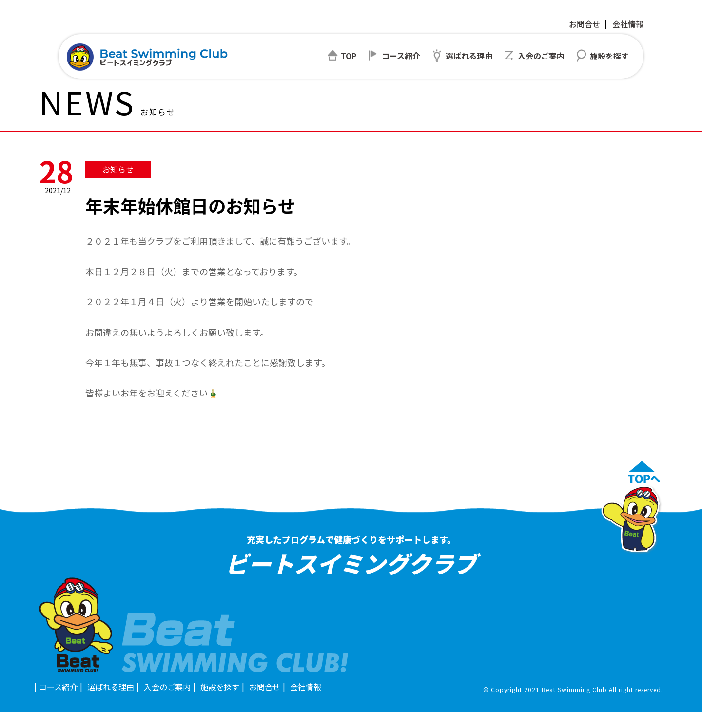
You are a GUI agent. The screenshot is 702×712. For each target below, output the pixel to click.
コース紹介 (58, 686)
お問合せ (584, 24)
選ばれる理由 (110, 686)
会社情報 (628, 24)
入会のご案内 (167, 686)
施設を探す (219, 686)
